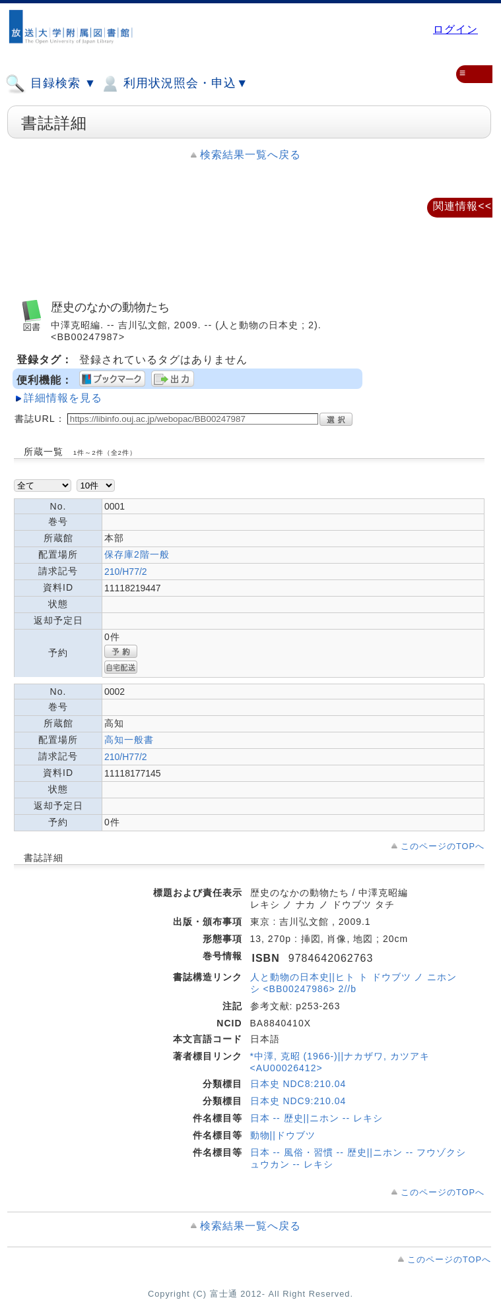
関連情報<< (462, 206)
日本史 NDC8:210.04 (298, 1083)
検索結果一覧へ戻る (250, 154)
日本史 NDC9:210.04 (298, 1101)
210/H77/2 (125, 571)
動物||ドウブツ (283, 1135)
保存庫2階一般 (137, 554)
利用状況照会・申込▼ (174, 84)
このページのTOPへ (442, 846)
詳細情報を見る (63, 397)
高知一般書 (129, 739)
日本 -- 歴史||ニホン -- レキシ (316, 1118)
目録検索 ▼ (50, 84)
